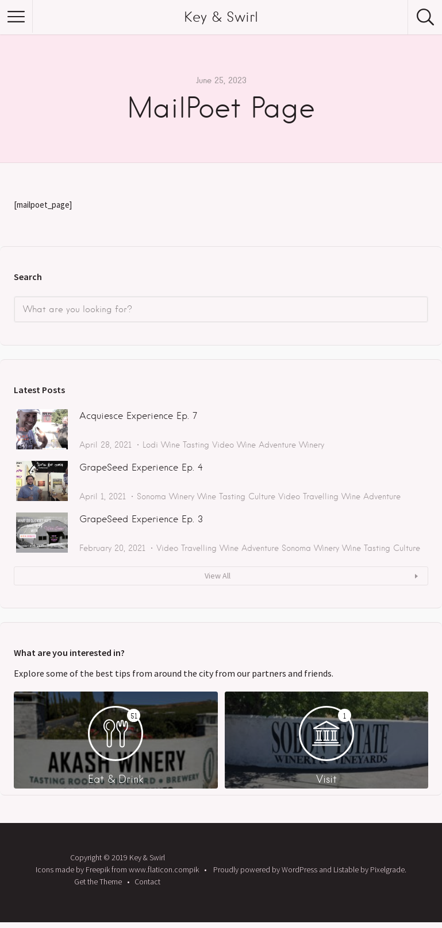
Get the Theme (98, 881)
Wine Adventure (266, 444)
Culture (261, 496)
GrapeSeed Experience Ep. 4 (141, 467)
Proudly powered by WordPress (265, 869)
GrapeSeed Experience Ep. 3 (141, 519)
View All (217, 575)
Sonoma (151, 496)
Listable (346, 869)
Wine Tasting (185, 444)
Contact (147, 881)
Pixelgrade (387, 869)
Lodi (150, 444)
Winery (311, 444)
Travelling (321, 496)
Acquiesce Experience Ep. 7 (138, 415)
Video (223, 444)
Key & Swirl (221, 17)
